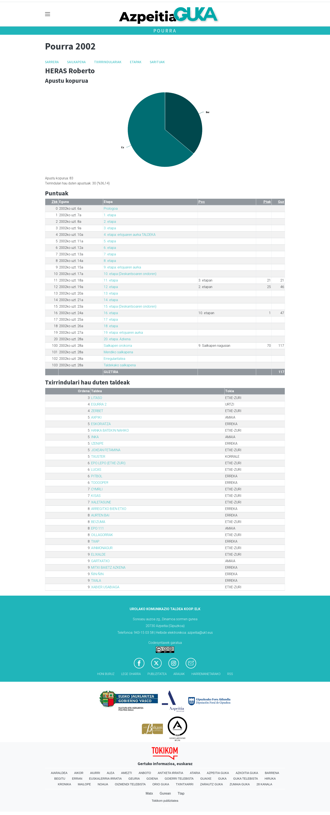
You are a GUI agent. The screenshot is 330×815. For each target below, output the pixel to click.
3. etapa (110, 228)
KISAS (96, 496)
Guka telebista (245, 778)
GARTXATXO (100, 561)
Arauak (179, 674)
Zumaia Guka (240, 784)
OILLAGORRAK (102, 535)
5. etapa (110, 241)
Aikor (78, 773)
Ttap (181, 793)
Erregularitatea (114, 359)
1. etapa (110, 215)
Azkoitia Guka (247, 773)
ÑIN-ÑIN (97, 574)
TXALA (96, 581)
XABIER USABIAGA (105, 587)
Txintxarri (184, 784)
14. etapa (111, 300)
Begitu (59, 778)
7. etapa (110, 254)
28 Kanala (264, 784)
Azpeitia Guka (218, 773)
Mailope (84, 784)
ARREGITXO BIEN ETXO (108, 509)
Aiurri (95, 773)
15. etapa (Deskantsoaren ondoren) (130, 306)
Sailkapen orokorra (118, 346)
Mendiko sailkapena (118, 352)
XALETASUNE (101, 502)
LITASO (96, 398)
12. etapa (111, 287)
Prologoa (111, 209)
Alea (110, 773)
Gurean (165, 793)
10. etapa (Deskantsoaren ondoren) (130, 274)
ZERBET (97, 411)
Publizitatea (157, 674)
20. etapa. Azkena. (117, 339)
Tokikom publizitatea (165, 800)
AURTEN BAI (100, 515)
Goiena (152, 778)
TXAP (95, 541)
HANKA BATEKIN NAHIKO (110, 430)
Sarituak (157, 62)
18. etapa (111, 326)
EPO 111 (97, 528)
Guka (222, 778)
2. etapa (110, 222)
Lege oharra (131, 674)
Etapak (135, 62)
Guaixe (206, 778)
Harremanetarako (206, 674)
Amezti (126, 773)
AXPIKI (96, 417)
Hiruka (270, 778)
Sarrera (52, 62)
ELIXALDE (98, 554)
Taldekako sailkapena (120, 365)
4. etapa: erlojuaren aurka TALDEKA (130, 235)
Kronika (64, 784)
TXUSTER (98, 457)
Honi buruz (105, 674)
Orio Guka (160, 784)
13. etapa (111, 293)
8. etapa (110, 261)
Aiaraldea (59, 773)
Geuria (134, 778)
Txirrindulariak (107, 62)
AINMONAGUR (102, 548)
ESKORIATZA (101, 424)
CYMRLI (97, 489)
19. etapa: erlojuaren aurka (123, 333)
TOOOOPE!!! (99, 483)
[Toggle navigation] (47, 14)
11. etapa (111, 280)
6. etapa (110, 248)
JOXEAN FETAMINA (105, 450)
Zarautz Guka (211, 784)
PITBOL (96, 476)
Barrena (272, 773)
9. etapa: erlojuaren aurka (122, 267)
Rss (230, 674)
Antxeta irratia (170, 773)
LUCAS (96, 470)
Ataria (195, 773)
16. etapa (111, 313)
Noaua (103, 784)
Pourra (165, 30)
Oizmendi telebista (130, 784)
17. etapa (111, 319)
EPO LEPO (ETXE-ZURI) (108, 463)
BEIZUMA (98, 522)
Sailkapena (76, 62)
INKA (95, 437)
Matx (149, 793)
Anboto (145, 773)
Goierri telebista (179, 778)
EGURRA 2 (98, 404)
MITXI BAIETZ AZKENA (108, 568)
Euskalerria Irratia (105, 778)
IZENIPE (97, 444)
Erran (77, 778)
